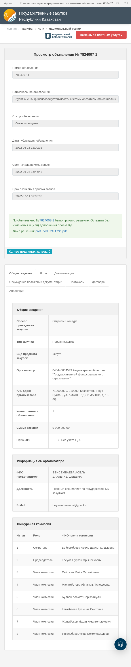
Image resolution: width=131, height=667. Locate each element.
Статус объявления (25, 116)
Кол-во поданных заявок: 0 (29, 251)
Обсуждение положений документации (35, 282)
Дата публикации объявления (32, 140)
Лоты (43, 273)
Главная (11, 28)
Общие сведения (20, 273)
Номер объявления (25, 67)
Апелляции (16, 290)
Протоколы (77, 282)
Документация (64, 273)
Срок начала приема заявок (31, 164)
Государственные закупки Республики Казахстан (35, 16)
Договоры (98, 282)
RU (126, 3)
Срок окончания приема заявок (33, 189)
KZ (118, 3)
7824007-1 (46, 220)
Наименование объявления (31, 92)
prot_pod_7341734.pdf (51, 231)
